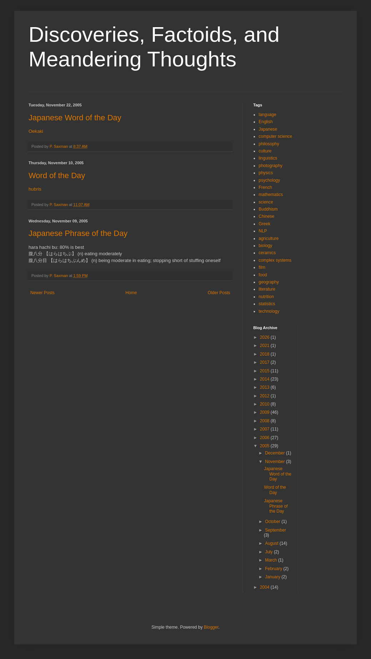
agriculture (269, 238)
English (266, 121)
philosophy (269, 143)
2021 (265, 345)
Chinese (266, 216)
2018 (265, 354)
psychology (269, 180)
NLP (263, 230)
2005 (265, 445)
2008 (265, 420)
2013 (265, 387)
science (266, 202)
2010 (265, 404)
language (267, 114)
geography (269, 282)
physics (266, 172)
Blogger (211, 627)
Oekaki (36, 131)
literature (267, 289)
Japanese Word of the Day (75, 117)
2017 (265, 362)
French (265, 187)
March (271, 560)
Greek (264, 223)
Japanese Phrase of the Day (78, 233)
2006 (265, 437)
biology (265, 245)
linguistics (268, 158)
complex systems (275, 260)
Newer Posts (42, 292)
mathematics (271, 194)
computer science (275, 136)
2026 (265, 337)
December (275, 453)
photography (271, 165)
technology (269, 311)
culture (265, 151)
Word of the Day (57, 175)
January (273, 576)
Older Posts (219, 292)
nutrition (266, 296)
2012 (265, 395)
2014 (265, 379)
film (262, 267)
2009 (265, 412)
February (274, 568)
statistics (267, 303)
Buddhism (268, 209)
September (275, 530)
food (263, 274)
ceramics (267, 252)
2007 (265, 429)
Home (131, 292)
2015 (265, 370)
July (269, 551)
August (272, 543)
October (273, 521)
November (275, 461)
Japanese (268, 129)
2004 (265, 587)
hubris (35, 189)
